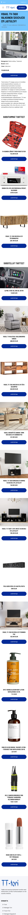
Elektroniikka (12, 61)
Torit (5, 904)
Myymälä (22, 7)
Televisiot (19, 61)
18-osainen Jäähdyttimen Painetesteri (14, 151)
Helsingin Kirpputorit (10, 914)
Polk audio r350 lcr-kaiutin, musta (14, 586)
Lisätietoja (14, 75)
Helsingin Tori (8, 907)
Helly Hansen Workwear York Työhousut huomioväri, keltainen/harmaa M (14, 797)
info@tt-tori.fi (23, 2)
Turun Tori (7, 911)
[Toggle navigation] (3, 7)
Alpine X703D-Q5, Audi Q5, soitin (14, 291)
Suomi (4, 2)
